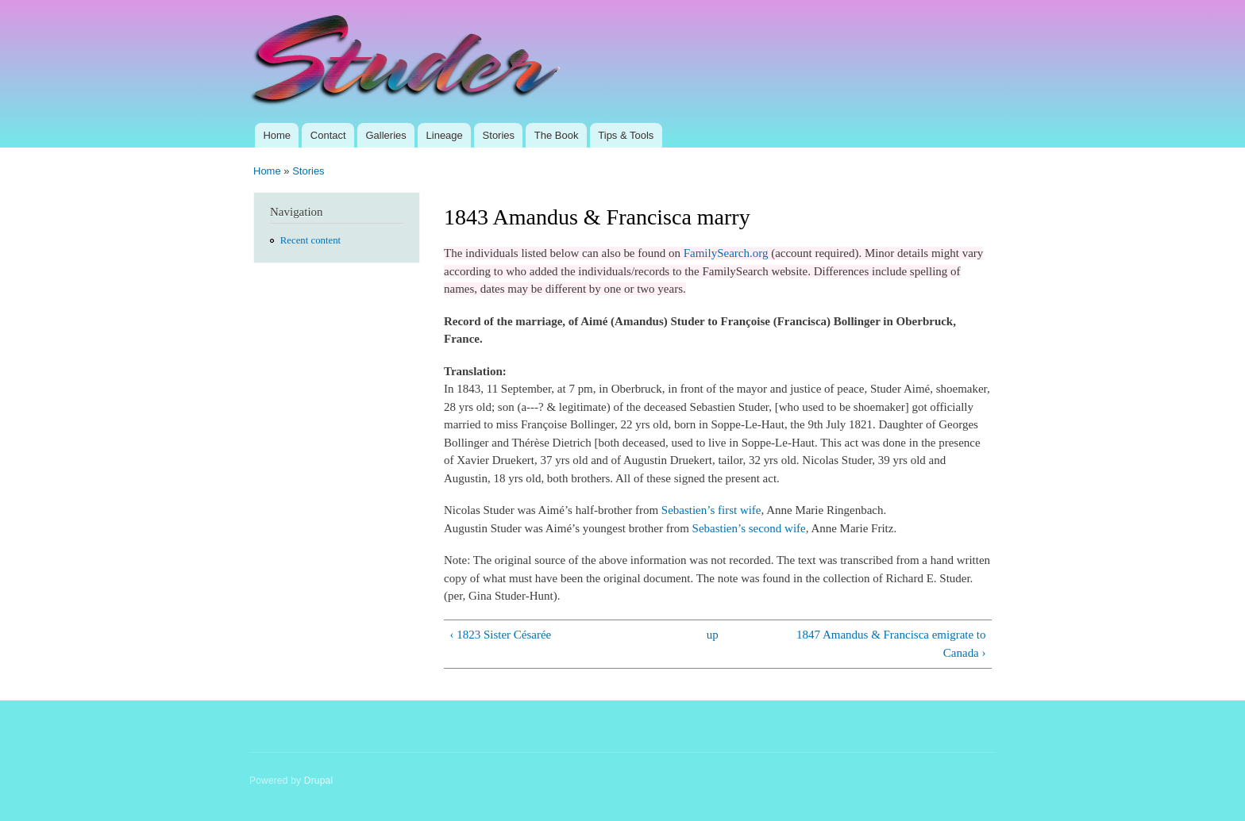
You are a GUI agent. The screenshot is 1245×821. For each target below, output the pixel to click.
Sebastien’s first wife (711, 510)
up (713, 634)
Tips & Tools (625, 135)
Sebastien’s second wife (749, 528)
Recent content (310, 240)
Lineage (444, 135)
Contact (328, 135)
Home (277, 135)
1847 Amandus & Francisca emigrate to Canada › (890, 643)
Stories (499, 135)
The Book (556, 135)
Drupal (318, 780)
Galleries (385, 135)
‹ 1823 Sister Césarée (500, 634)
